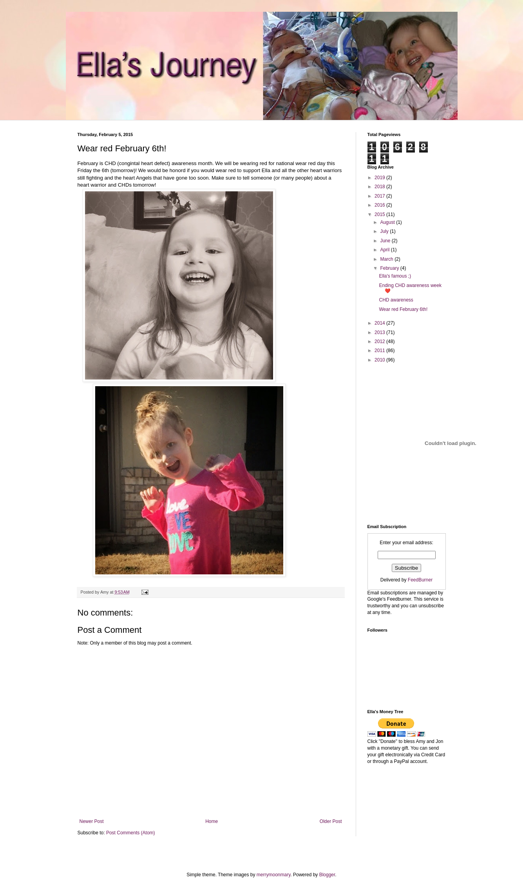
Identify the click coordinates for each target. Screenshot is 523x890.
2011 (380, 350)
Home (211, 821)
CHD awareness (396, 300)
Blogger (327, 874)
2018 (380, 186)
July (385, 231)
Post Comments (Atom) (130, 833)
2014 (380, 323)
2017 (380, 196)
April (385, 249)
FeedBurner (420, 580)
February (390, 268)
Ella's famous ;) (395, 276)
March (387, 259)
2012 (380, 341)
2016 (380, 205)
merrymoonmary (273, 874)
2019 (380, 177)
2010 (380, 360)
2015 (380, 214)
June (385, 240)
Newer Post (92, 821)
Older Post (331, 821)
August (388, 222)
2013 (380, 332)
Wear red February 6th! (403, 309)
